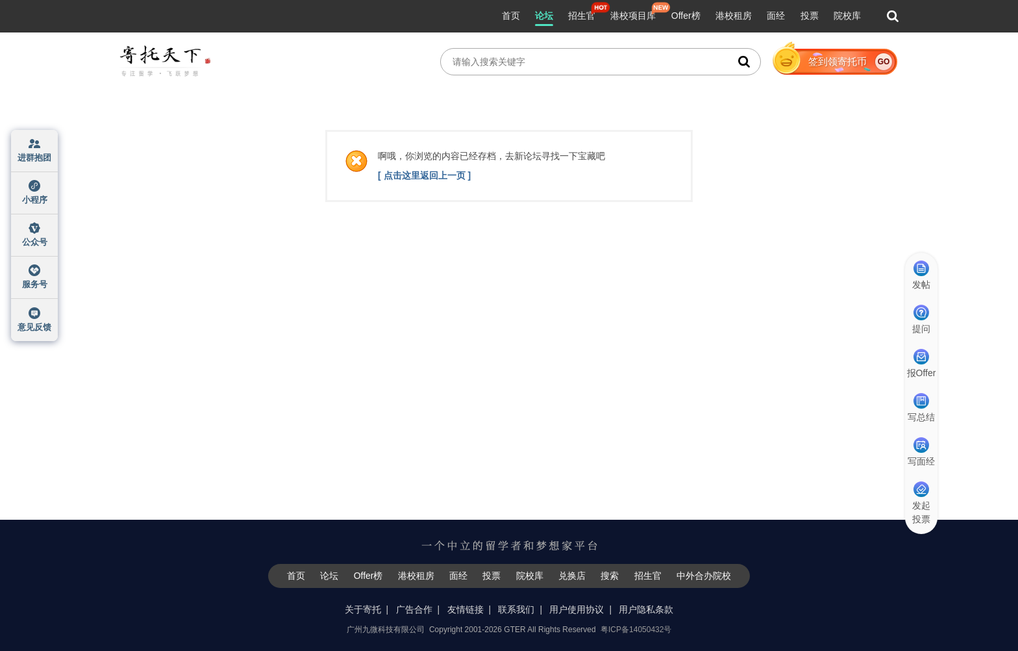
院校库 (847, 15)
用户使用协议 (576, 609)
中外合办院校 (704, 575)
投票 (810, 15)
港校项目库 (633, 15)
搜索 (610, 575)
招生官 (581, 15)
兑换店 (572, 575)
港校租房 (733, 15)
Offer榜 (686, 15)
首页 (511, 15)
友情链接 (465, 609)
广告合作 (414, 609)
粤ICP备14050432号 (636, 629)
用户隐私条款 (646, 609)
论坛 (544, 15)
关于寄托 (363, 609)
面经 (776, 15)
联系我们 (516, 609)
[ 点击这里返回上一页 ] (424, 175)
